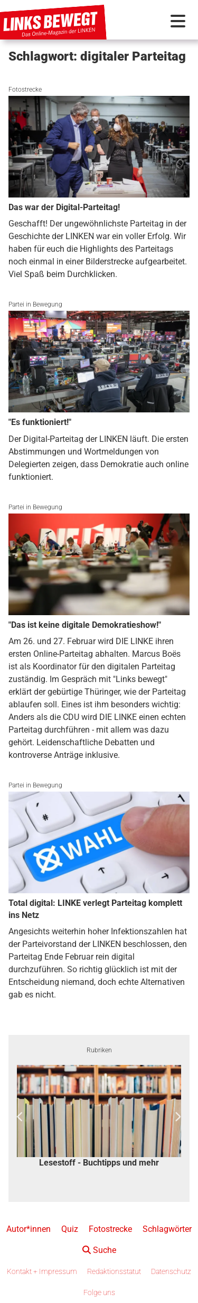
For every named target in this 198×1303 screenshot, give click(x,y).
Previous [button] (20, 1117)
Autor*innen (28, 1229)
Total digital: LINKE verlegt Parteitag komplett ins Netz (95, 909)
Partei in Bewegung (35, 304)
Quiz (69, 1229)
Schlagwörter (167, 1229)
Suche (99, 1250)
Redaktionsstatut (114, 1271)
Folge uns (99, 1292)
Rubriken (99, 1050)
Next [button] (177, 1117)
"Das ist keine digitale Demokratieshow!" (84, 625)
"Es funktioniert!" (39, 422)
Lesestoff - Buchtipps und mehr (99, 1163)
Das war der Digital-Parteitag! (64, 207)
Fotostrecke (25, 89)
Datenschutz (171, 1271)
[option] (99, 1117)
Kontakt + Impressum (42, 1271)
